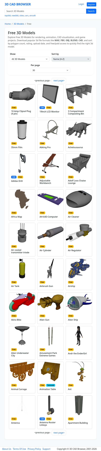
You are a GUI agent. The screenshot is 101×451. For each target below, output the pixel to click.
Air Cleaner (73, 216)
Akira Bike (16, 319)
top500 (8, 15)
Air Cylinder (45, 250)
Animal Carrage (19, 389)
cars (26, 15)
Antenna (15, 422)
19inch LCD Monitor (49, 111)
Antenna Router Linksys (47, 423)
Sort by (55, 54)
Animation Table (48, 389)
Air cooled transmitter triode (20, 251)
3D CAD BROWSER (18, 4)
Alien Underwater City (20, 354)
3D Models (19, 23)
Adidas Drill (17, 181)
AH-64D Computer (49, 216)
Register (91, 4)
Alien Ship (73, 319)
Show (13, 54)
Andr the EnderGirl (77, 353)
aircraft (32, 15)
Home (8, 23)
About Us (6, 448)
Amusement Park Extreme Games (48, 354)
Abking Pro (45, 147)
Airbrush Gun (46, 286)
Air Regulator (74, 250)
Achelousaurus (75, 147)
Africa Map (16, 216)
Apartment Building (78, 422)
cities (21, 15)
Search (91, 11)
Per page (35, 65)
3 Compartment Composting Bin (76, 112)
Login (81, 4)
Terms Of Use (19, 448)
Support (46, 448)
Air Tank (15, 286)
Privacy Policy (34, 448)
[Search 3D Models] (45, 11)
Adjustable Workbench (45, 182)
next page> (58, 80)
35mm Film (16, 147)
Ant (70, 389)
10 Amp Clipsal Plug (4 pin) (21, 112)
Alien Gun (44, 319)
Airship (71, 286)
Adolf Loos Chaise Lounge (77, 182)
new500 (15, 15)
